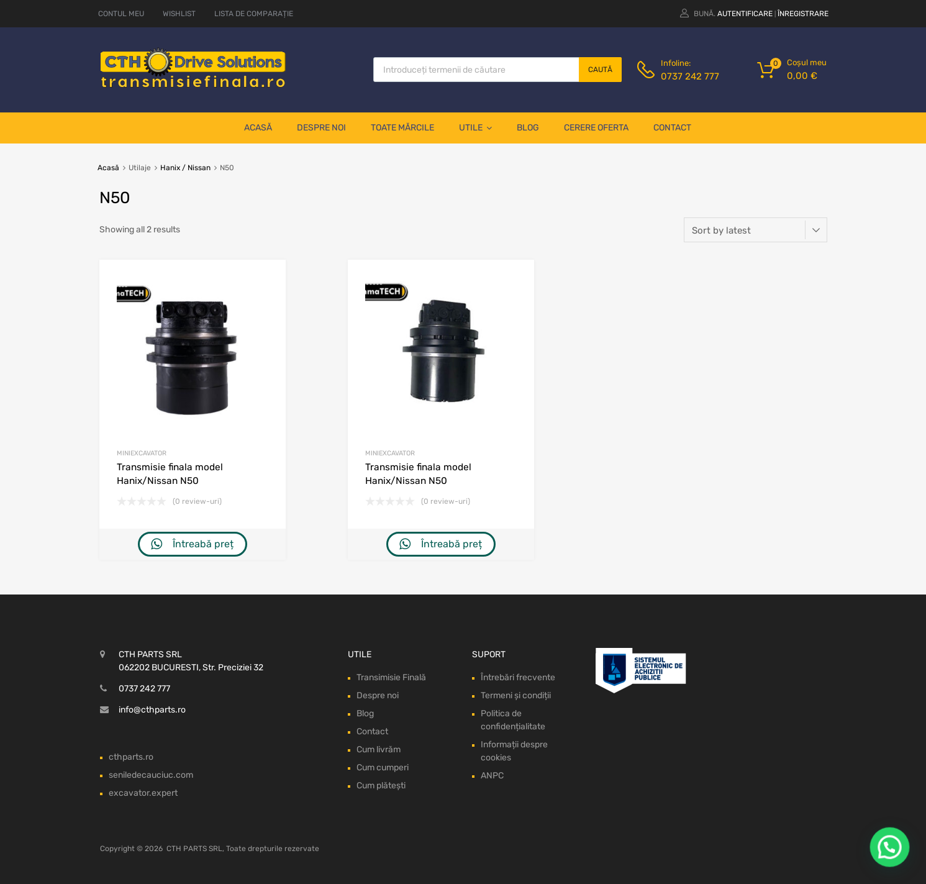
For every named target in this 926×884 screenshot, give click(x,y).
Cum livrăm (378, 749)
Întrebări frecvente (518, 677)
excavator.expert (143, 793)
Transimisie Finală (391, 677)
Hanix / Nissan (185, 167)
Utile (475, 128)
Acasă (258, 127)
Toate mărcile (402, 127)
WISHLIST (179, 13)
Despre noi (321, 127)
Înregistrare (803, 13)
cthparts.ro (131, 757)
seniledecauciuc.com (151, 775)
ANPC (492, 775)
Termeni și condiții (516, 695)
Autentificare (745, 13)
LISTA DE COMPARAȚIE (253, 13)
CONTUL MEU (121, 13)
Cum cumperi (382, 767)
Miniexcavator (141, 453)
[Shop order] (755, 229)
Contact (672, 127)
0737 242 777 (690, 76)
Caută (600, 69)
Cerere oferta (596, 127)
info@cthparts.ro (152, 709)
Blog (528, 127)
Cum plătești (381, 785)
